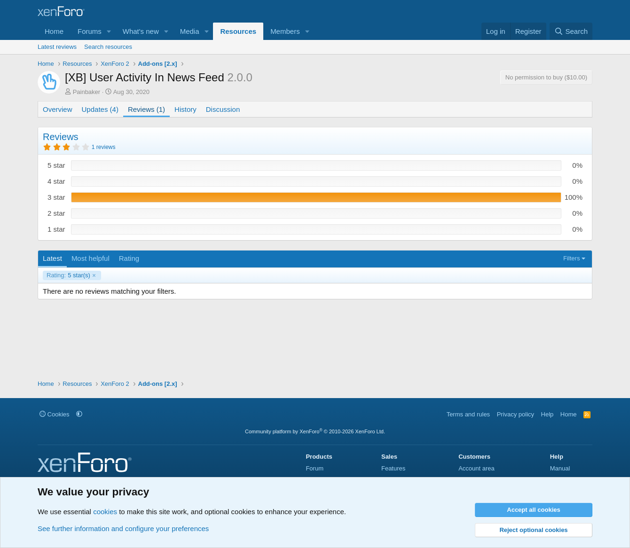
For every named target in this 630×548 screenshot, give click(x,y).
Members (285, 31)
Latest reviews (57, 46)
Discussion (223, 109)
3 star (56, 197)
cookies (105, 512)
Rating (129, 258)
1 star (56, 229)
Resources (238, 31)
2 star (56, 213)
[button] (109, 31)
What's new (141, 31)
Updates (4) (100, 109)
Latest (52, 258)
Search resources (108, 46)
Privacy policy (515, 414)
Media (189, 31)
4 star (56, 181)
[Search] (571, 31)
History (185, 109)
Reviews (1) (146, 109)
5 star (56, 165)
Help (547, 414)
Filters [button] (571, 258)
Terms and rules (468, 414)
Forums (90, 31)
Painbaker (87, 91)
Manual (560, 468)
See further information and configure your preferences (123, 528)
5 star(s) (68, 275)
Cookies (54, 414)
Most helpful (90, 258)
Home (54, 31)
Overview (57, 109)
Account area (476, 468)
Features (393, 468)
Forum (314, 468)
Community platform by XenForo (315, 431)
